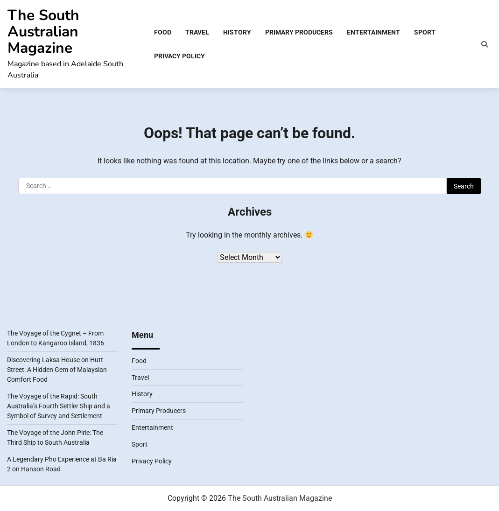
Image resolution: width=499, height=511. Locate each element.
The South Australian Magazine (43, 31)
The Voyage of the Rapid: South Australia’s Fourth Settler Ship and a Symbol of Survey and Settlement (58, 406)
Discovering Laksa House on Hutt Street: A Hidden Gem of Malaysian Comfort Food (57, 369)
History (237, 32)
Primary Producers (299, 32)
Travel (197, 32)
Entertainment (373, 32)
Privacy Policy (179, 56)
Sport (425, 32)
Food (162, 32)
